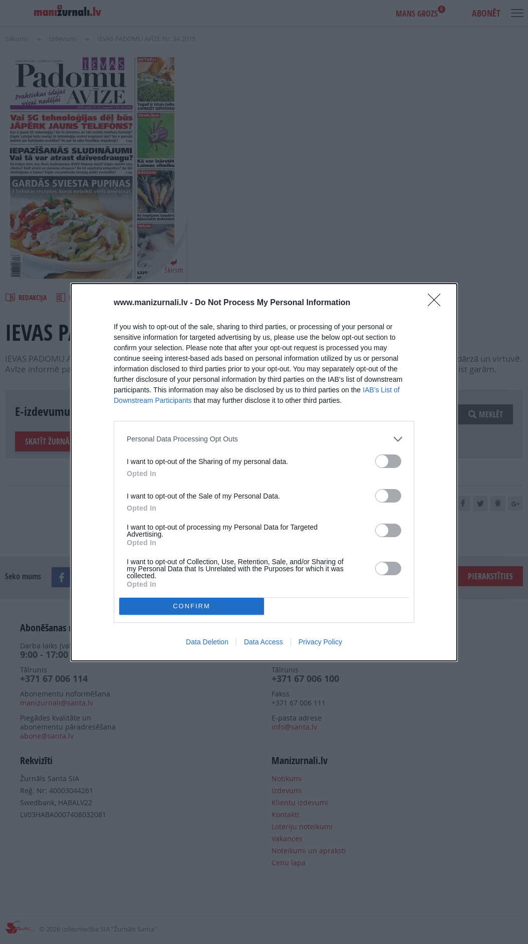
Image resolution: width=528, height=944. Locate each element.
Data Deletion (207, 642)
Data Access (263, 642)
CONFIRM (191, 606)
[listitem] (264, 439)
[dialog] (264, 472)
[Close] (437, 303)
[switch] (388, 461)
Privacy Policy (320, 642)
